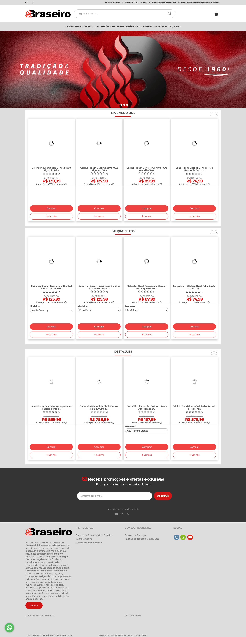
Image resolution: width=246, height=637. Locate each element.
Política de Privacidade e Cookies (94, 535)
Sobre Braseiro (84, 539)
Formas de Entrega (135, 535)
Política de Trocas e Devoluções (142, 539)
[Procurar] (170, 13)
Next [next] (216, 115)
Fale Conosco (112, 2)
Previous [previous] (212, 115)
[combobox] (51, 310)
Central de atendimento (89, 543)
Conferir (34, 605)
